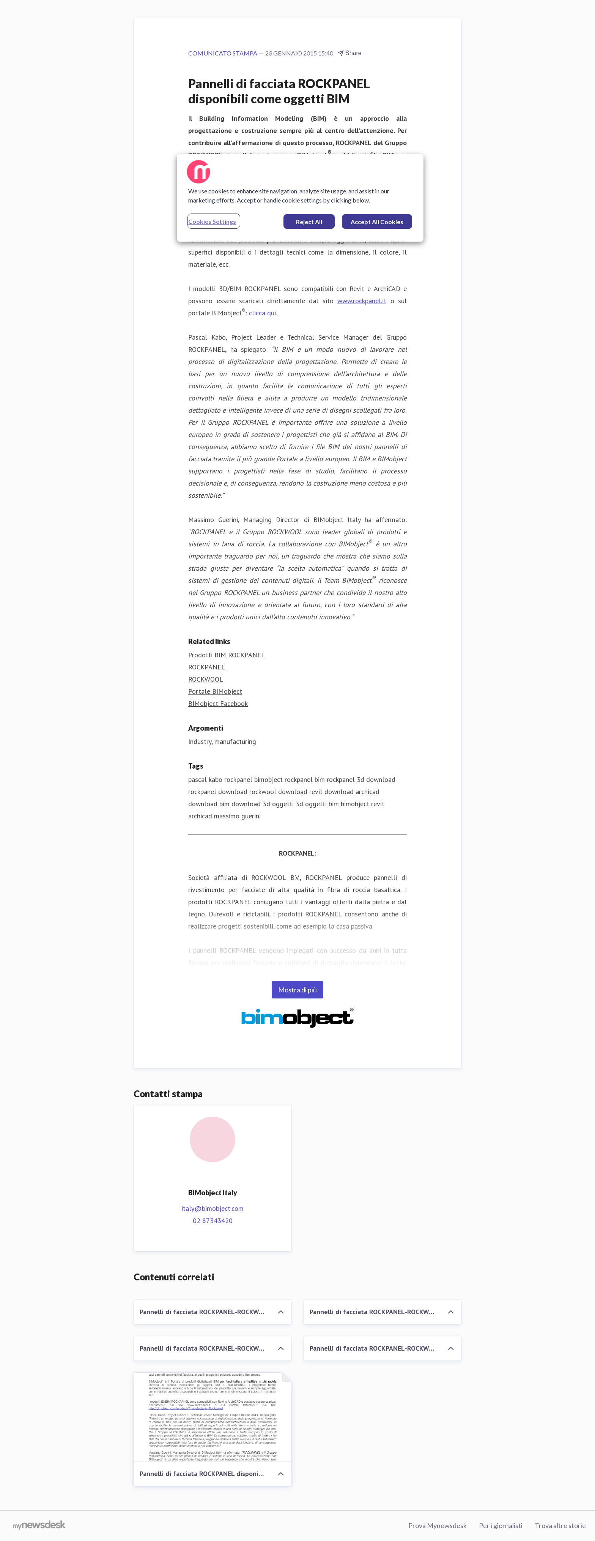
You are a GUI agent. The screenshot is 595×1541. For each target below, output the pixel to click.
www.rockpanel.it (361, 300)
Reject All (309, 221)
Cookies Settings (212, 221)
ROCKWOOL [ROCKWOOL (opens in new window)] (205, 679)
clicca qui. (263, 313)
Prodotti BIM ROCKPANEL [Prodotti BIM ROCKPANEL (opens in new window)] (226, 654)
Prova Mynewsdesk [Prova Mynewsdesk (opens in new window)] (437, 1525)
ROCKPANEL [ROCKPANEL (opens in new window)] (206, 667)
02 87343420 (213, 1220)
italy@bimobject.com (212, 1208)
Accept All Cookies (377, 221)
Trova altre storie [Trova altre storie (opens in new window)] (560, 1525)
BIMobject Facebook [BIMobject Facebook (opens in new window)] (218, 703)
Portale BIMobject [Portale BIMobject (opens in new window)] (215, 691)
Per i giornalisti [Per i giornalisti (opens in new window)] (501, 1525)
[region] (300, 198)
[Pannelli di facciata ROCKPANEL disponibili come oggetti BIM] (212, 1417)
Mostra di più (297, 990)
